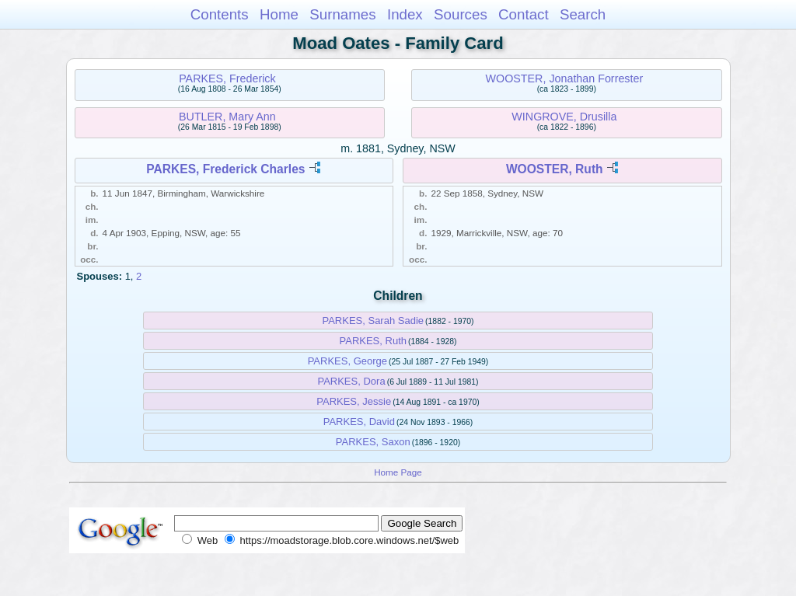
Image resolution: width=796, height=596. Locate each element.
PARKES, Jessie (353, 401)
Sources (460, 14)
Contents (219, 14)
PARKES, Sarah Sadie (373, 320)
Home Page (398, 472)
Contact (523, 14)
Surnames (342, 14)
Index (405, 14)
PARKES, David (359, 421)
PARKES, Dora (351, 381)
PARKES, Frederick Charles (225, 169)
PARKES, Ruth (373, 341)
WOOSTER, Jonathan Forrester (565, 78)
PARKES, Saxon (373, 442)
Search (583, 14)
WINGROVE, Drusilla (563, 116)
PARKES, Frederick (227, 78)
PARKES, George (347, 361)
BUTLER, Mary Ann (227, 116)
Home (279, 14)
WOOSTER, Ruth (554, 169)
